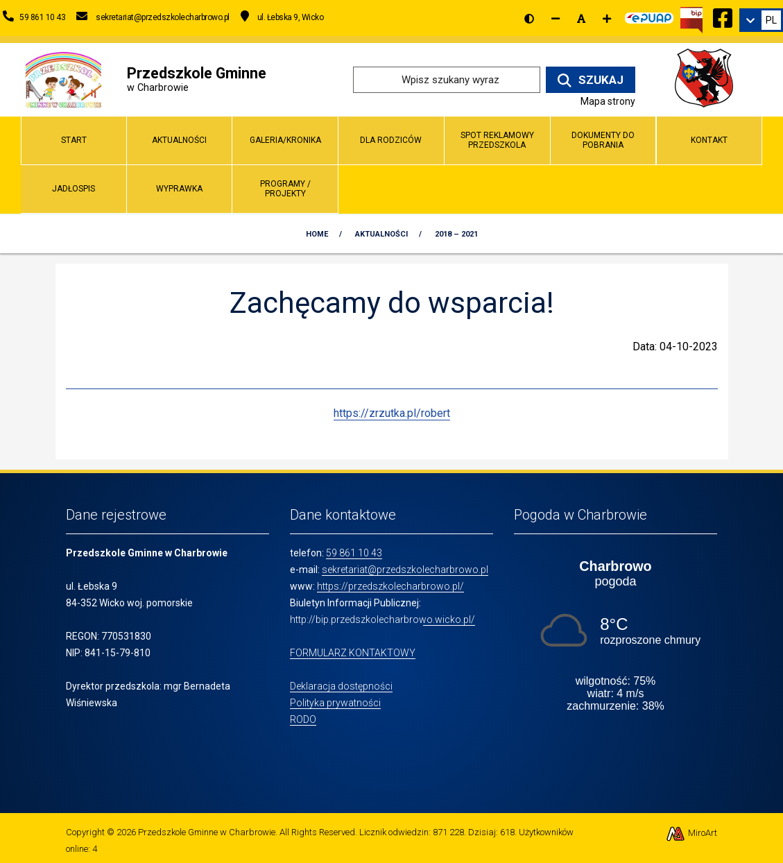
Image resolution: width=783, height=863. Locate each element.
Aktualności (179, 140)
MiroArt (691, 833)
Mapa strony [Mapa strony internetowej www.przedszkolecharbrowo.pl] (607, 101)
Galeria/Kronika (285, 140)
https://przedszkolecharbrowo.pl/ (390, 586)
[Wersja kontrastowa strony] (529, 19)
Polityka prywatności (335, 702)
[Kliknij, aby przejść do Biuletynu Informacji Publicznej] (691, 18)
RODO (303, 719)
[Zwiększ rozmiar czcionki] (607, 19)
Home (317, 234)
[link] (761, 20)
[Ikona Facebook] (722, 16)
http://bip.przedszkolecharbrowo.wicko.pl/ (382, 619)
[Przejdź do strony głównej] (63, 78)
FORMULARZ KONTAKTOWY (352, 652)
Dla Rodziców (391, 140)
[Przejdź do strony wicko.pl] (709, 78)
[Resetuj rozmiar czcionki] (581, 19)
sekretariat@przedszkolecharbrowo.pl (405, 569)
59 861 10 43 (354, 552)
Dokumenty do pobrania (603, 139)
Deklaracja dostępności (341, 686)
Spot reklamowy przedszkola (497, 139)
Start (74, 140)
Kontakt (709, 140)
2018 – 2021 (456, 234)
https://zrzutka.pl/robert (392, 413)
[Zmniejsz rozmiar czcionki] (555, 19)
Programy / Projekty (285, 188)
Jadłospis (73, 189)
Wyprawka (179, 189)
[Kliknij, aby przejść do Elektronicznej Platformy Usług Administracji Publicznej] (649, 16)
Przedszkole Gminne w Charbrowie (206, 832)
